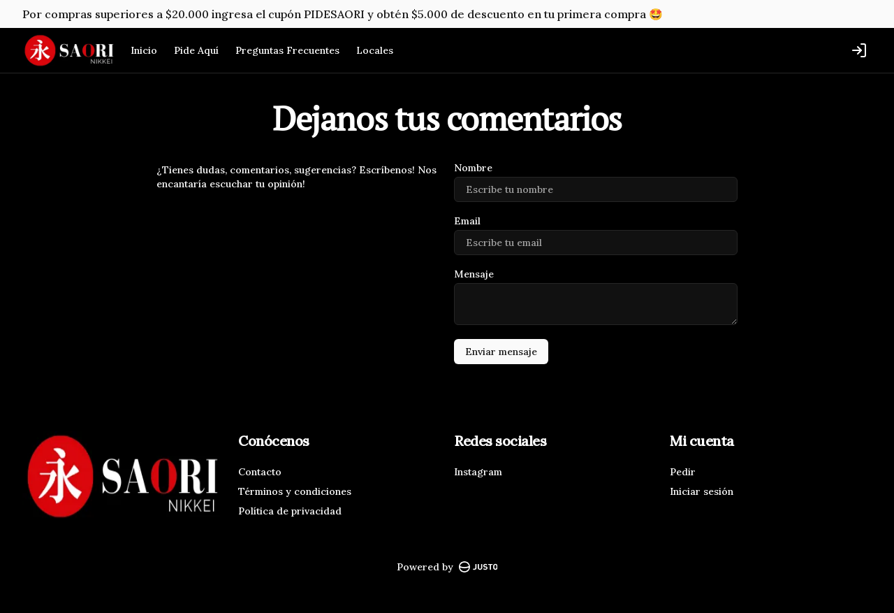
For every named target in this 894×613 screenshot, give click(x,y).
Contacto (259, 472)
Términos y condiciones (294, 491)
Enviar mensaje (501, 351)
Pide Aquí (196, 50)
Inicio (144, 50)
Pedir (683, 472)
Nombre (473, 168)
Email (467, 221)
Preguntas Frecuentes (287, 50)
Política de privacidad (290, 511)
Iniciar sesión (701, 491)
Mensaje (474, 274)
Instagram (478, 472)
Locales (374, 50)
